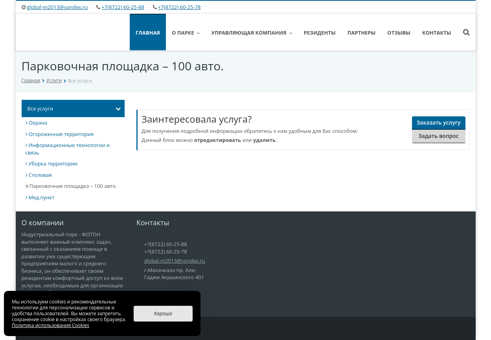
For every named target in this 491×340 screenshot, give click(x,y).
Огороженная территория (60, 134)
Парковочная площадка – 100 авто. (71, 185)
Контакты (436, 32)
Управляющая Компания (251, 32)
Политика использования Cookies (50, 325)
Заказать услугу (439, 122)
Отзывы (398, 32)
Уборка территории (52, 163)
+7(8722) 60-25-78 (179, 7)
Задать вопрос (438, 136)
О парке (186, 32)
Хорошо (163, 313)
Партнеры (362, 32)
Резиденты (320, 32)
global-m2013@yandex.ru (57, 7)
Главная (148, 32)
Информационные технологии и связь (68, 149)
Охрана (37, 122)
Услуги (54, 80)
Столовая (39, 174)
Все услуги (74, 108)
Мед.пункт (40, 197)
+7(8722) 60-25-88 (122, 7)
